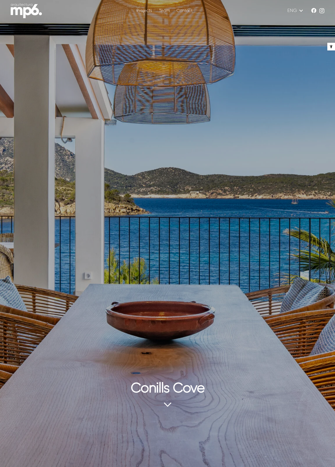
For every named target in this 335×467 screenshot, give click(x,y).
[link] (331, 46)
